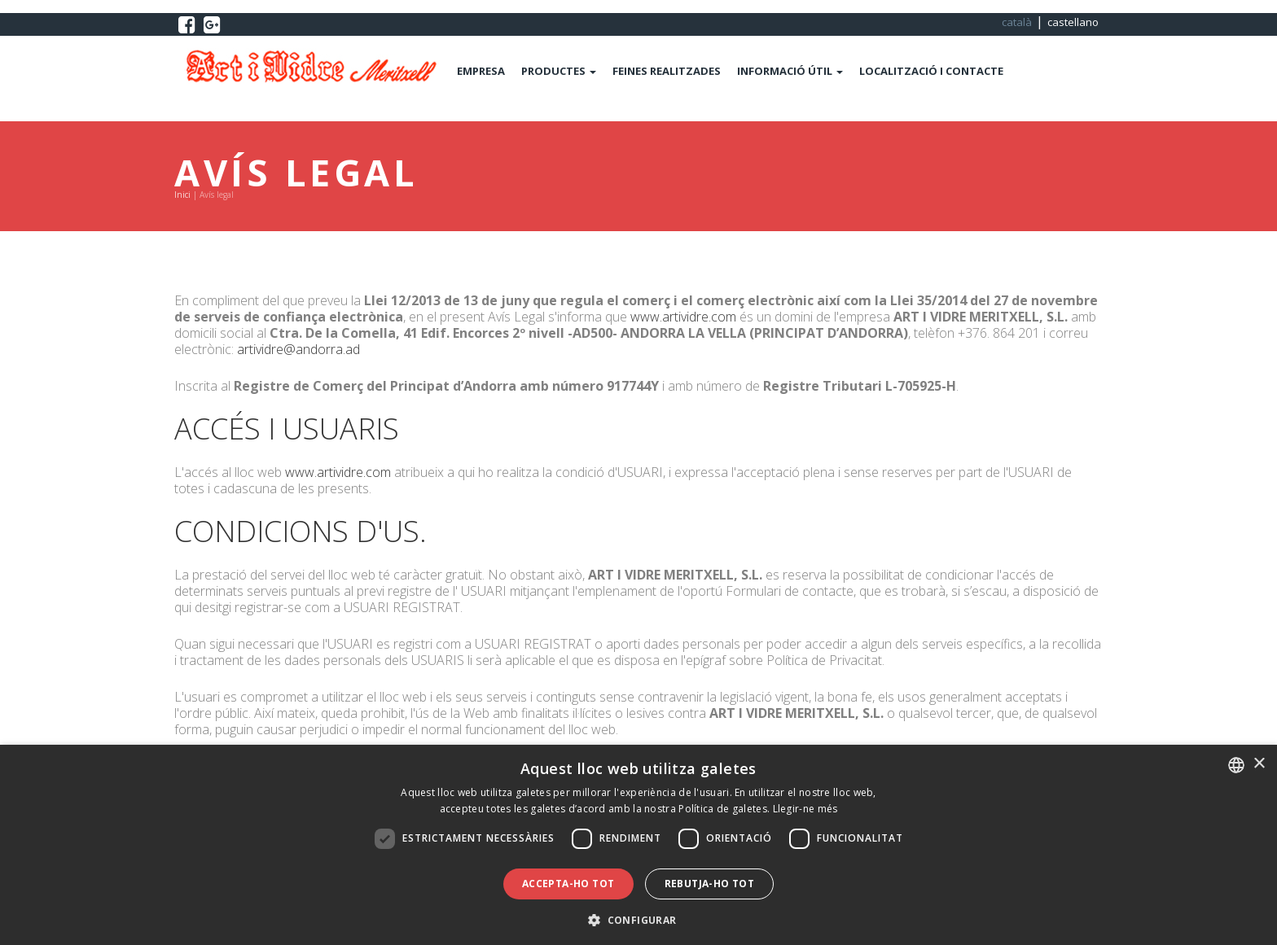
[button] (638, 918)
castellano (1073, 22)
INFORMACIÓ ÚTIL (790, 70)
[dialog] (638, 845)
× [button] (1259, 764)
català (1017, 22)
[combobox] (1236, 765)
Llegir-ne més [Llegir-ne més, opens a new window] (805, 809)
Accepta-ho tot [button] (568, 883)
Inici (182, 194)
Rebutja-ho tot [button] (710, 883)
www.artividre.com (683, 317)
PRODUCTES (558, 70)
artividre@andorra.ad (298, 349)
